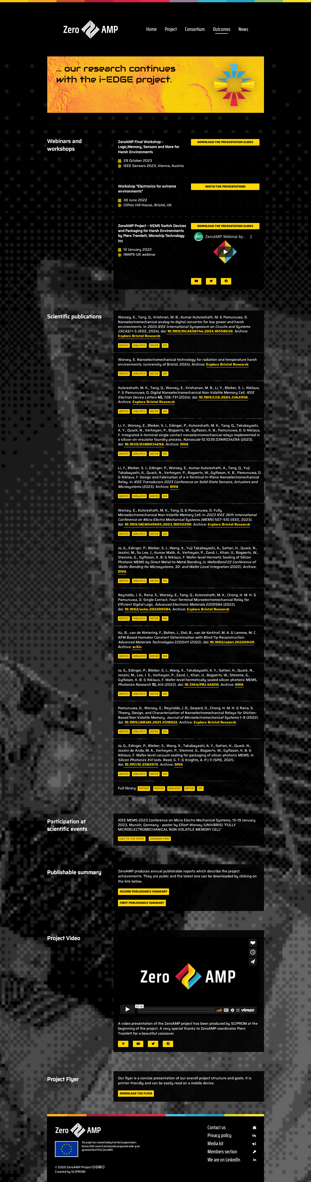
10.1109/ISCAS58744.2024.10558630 (200, 331)
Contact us (231, 1127)
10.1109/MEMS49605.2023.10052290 (157, 524)
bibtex (124, 345)
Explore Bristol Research (139, 336)
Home (151, 29)
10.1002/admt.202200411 (231, 642)
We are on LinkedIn (231, 1160)
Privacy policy (231, 1135)
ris (165, 345)
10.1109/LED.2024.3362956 (223, 397)
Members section (231, 1151)
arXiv (137, 647)
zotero (144, 788)
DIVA (184, 444)
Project (171, 29)
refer (154, 345)
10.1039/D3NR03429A (144, 444)
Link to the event (131, 839)
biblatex (139, 345)
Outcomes (221, 29)
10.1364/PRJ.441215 (201, 684)
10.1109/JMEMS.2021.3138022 (150, 722)
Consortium (195, 29)
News (243, 29)
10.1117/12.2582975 (141, 764)
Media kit (231, 1143)
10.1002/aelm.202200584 (147, 609)
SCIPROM (78, 1171)
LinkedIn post (160, 839)
